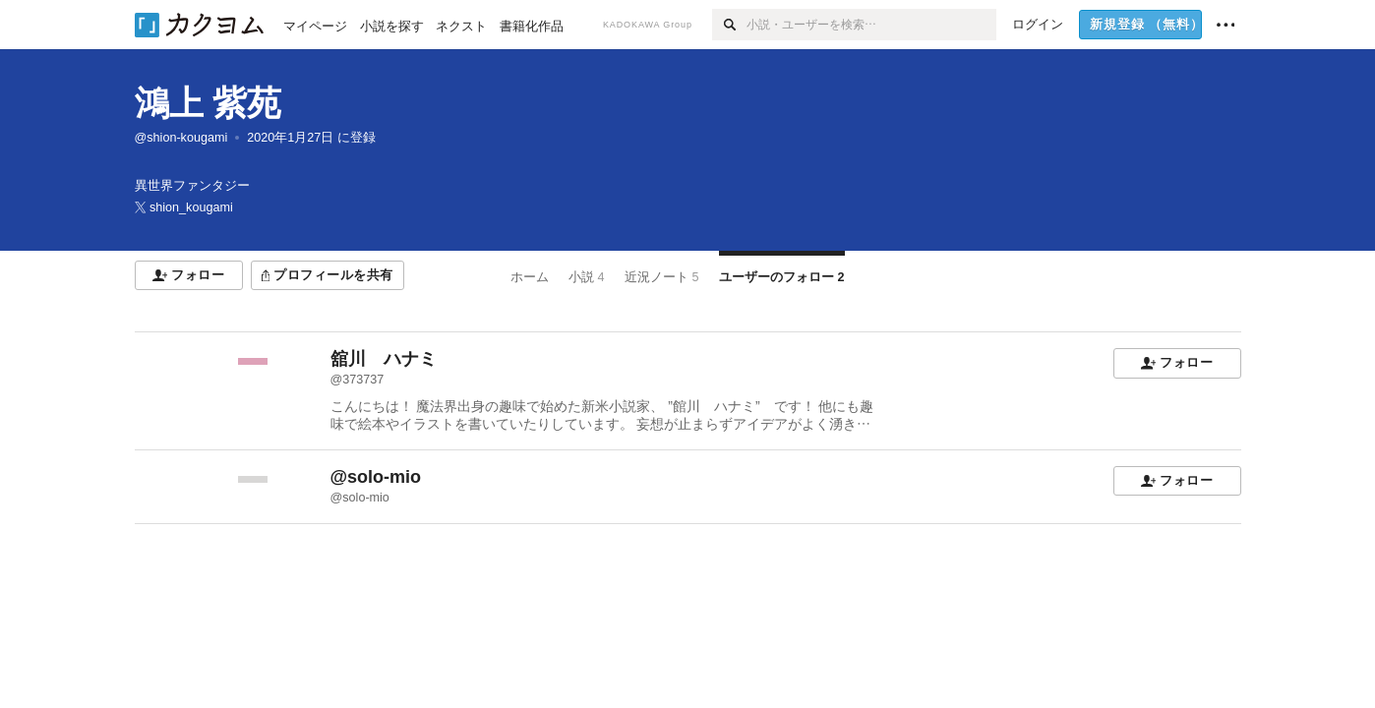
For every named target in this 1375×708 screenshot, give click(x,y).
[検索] (729, 24)
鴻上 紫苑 (208, 103)
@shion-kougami (181, 138)
